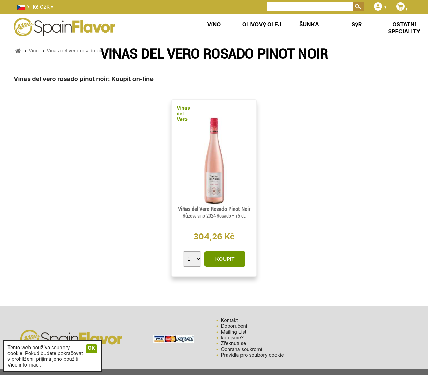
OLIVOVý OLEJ (261, 24)
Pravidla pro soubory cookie (252, 355)
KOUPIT (225, 259)
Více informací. (24, 365)
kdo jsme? (232, 337)
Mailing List (233, 332)
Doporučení (234, 326)
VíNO (214, 24)
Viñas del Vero (183, 113)
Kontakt (229, 320)
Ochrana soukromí (241, 349)
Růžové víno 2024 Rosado (207, 216)
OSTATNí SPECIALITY (404, 28)
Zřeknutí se (233, 343)
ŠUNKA (309, 24)
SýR (357, 24)
